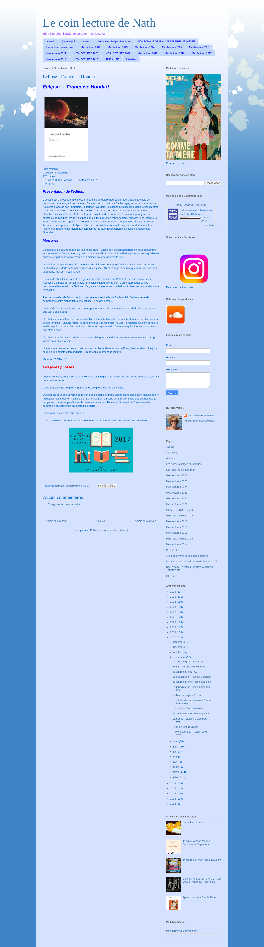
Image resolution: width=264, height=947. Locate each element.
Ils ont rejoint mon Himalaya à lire (192, 681)
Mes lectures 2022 (199, 47)
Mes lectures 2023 (172, 47)
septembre (179, 657)
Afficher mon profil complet (199, 420)
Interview (131, 59)
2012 (173, 803)
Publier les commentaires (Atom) (109, 530)
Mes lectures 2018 (147, 53)
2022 (173, 611)
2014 (173, 793)
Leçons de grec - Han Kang (188, 661)
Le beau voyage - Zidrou (187, 695)
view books (209, 225)
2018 (173, 632)
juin (175, 751)
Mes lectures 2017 (201, 53)
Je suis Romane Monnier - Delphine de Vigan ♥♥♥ (198, 843)
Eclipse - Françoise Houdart (189, 666)
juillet (176, 746)
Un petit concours (193, 822)
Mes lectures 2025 (117, 47)
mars (176, 766)
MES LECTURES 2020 (86, 53)
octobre (178, 652)
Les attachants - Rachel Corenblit (192, 676)
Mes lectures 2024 (145, 47)
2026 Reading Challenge (191, 204)
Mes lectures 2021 (56, 53)
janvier (177, 777)
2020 (173, 622)
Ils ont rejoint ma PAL (185, 671)
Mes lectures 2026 (90, 47)
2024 (173, 601)
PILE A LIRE (112, 59)
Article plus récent (56, 520)
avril (176, 761)
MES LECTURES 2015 (86, 59)
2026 (173, 591)
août (176, 741)
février (177, 771)
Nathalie (184, 210)
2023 (173, 606)
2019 (173, 627)
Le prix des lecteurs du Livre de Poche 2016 (191, 561)
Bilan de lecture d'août (185, 726)
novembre (179, 646)
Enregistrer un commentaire (64, 504)
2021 (173, 616)
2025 (173, 596)
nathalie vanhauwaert (201, 415)
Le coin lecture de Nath (99, 22)
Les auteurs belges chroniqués (114, 41)
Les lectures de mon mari (60, 47)
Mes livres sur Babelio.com (181, 930)
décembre (179, 641)
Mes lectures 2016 (174, 53)
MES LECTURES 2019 (118, 53)
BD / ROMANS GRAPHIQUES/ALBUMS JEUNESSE (166, 41)
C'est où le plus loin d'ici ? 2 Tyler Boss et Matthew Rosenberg (202, 880)
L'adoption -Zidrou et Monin (188, 708)
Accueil (50, 41)
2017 (173, 637)
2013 (173, 798)
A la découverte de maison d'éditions (187, 555)
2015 (173, 788)
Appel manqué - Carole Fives (199, 897)
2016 (173, 783)
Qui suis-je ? (68, 41)
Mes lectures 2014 (56, 59)
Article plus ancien (145, 520)
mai (175, 756)
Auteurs (86, 41)
